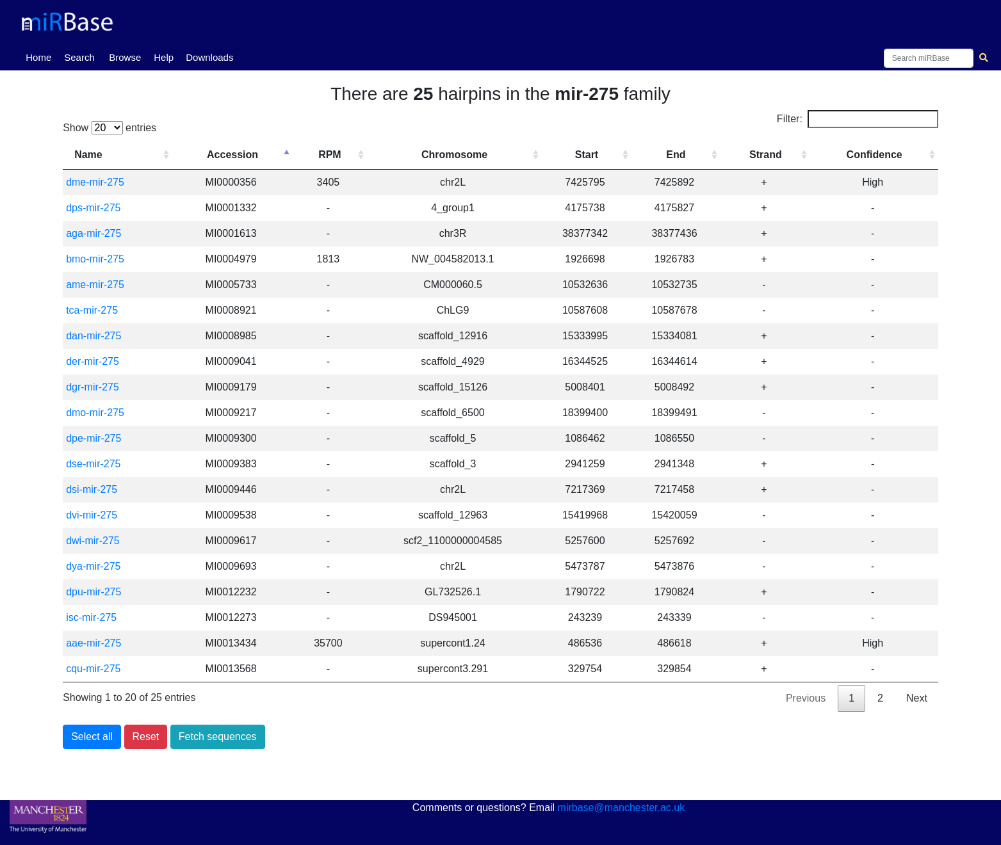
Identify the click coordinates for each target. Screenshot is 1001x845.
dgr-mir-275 (92, 387)
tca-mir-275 (92, 310)
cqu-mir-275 (93, 668)
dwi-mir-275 (93, 540)
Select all (92, 736)
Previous (806, 698)
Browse (125, 57)
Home (41, 56)
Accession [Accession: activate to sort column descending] (232, 154)
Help (164, 57)
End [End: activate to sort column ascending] (675, 154)
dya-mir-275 (93, 566)
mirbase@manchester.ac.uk (621, 807)
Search (79, 57)
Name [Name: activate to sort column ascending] (88, 154)
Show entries (109, 127)
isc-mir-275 (91, 617)
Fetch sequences (218, 736)
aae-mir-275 (93, 643)
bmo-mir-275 (95, 259)
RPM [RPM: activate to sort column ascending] (329, 154)
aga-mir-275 (93, 233)
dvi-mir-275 (91, 515)
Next (916, 698)
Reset (146, 736)
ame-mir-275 (95, 284)
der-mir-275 (92, 361)
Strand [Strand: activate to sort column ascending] (765, 154)
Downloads (209, 57)
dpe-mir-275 (93, 438)
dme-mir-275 (95, 182)
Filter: (857, 119)
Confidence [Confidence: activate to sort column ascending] (874, 154)
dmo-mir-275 (95, 412)
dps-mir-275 (93, 207)
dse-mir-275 (93, 463)
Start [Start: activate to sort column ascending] (586, 154)
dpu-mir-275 (93, 591)
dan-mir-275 (93, 335)
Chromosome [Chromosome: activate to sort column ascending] (454, 154)
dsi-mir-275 (91, 489)
